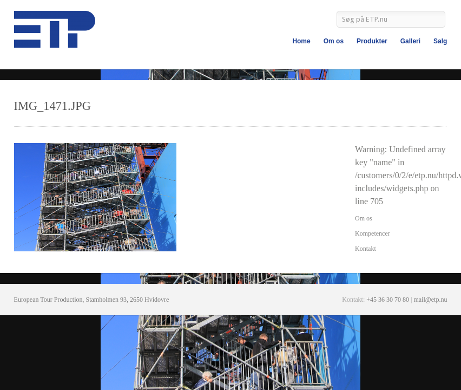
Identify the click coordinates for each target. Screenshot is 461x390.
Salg (440, 41)
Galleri (410, 41)
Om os (334, 41)
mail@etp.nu (430, 299)
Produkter (372, 41)
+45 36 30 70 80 (387, 299)
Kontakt (365, 248)
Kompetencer (372, 233)
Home (301, 41)
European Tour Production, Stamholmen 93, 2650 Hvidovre (91, 299)
